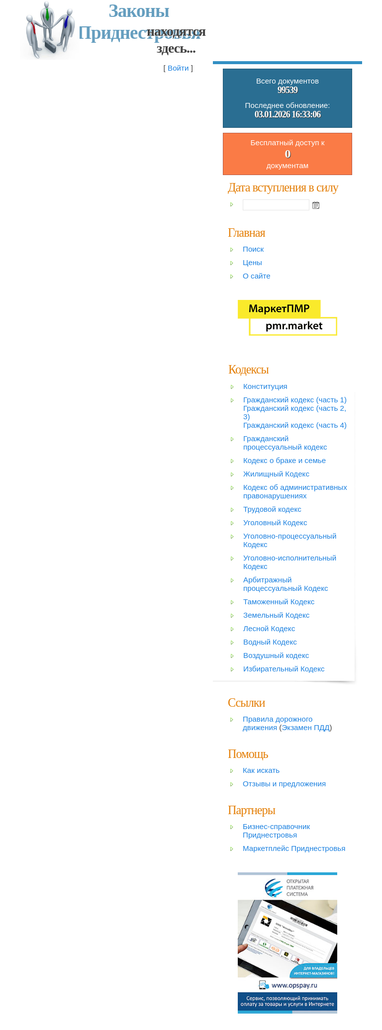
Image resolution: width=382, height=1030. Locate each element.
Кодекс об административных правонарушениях (295, 491)
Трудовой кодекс (272, 509)
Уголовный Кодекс (275, 522)
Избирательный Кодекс (284, 668)
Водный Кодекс (270, 642)
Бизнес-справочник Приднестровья (276, 830)
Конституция (265, 386)
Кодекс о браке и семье (284, 460)
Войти (178, 68)
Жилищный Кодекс (276, 473)
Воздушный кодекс (276, 655)
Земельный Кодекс (276, 615)
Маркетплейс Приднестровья (294, 848)
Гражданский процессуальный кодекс (285, 442)
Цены (252, 262)
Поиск (253, 249)
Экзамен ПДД (305, 727)
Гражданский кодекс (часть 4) (295, 425)
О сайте (257, 276)
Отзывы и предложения (284, 783)
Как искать (261, 770)
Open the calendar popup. (315, 204)
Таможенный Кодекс (278, 601)
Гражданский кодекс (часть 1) (295, 399)
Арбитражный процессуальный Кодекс (285, 583)
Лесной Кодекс (269, 628)
